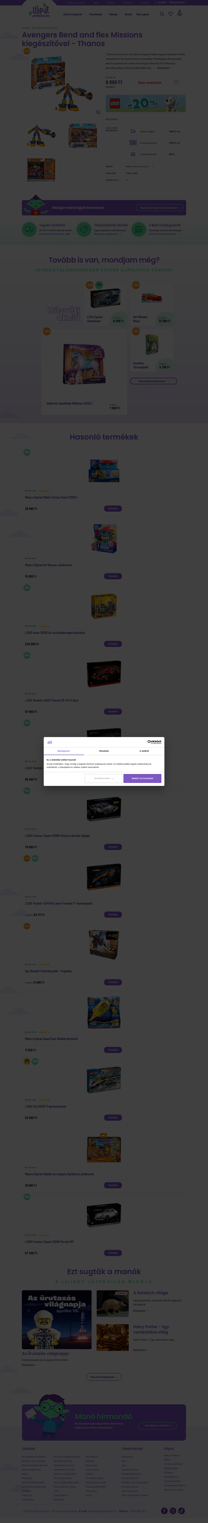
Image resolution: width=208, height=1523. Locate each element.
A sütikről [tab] (144, 751)
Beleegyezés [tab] (64, 751)
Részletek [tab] (104, 751)
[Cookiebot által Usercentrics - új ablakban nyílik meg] (149, 742)
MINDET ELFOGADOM (142, 778)
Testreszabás (103, 778)
